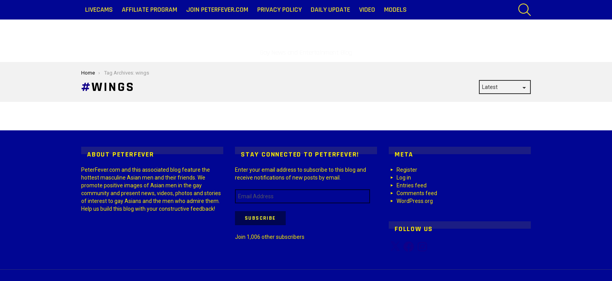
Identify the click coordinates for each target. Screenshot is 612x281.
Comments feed (417, 193)
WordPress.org (415, 201)
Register (407, 170)
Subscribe (260, 218)
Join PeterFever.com (217, 9)
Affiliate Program (149, 9)
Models (395, 9)
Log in (404, 177)
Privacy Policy (279, 9)
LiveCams (99, 9)
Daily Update (330, 9)
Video (367, 9)
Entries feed (412, 185)
